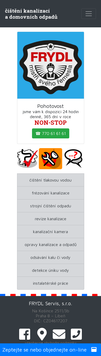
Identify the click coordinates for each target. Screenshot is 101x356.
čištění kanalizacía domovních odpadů (31, 14)
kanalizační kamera (50, 231)
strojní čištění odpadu (50, 205)
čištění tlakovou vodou (50, 180)
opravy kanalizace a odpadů (51, 244)
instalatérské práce (50, 283)
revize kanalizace (50, 218)
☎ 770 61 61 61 (50, 133)
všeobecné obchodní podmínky (50, 343)
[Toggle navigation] (88, 13)
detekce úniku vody (50, 270)
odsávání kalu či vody (50, 257)
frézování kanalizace (51, 192)
